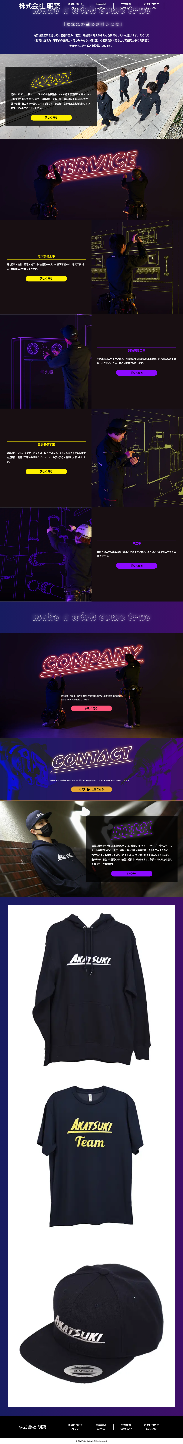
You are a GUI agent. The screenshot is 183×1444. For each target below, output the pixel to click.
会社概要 (126, 6)
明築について (75, 6)
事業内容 (100, 6)
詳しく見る (51, 117)
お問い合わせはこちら (91, 789)
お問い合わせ (151, 6)
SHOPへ (132, 873)
